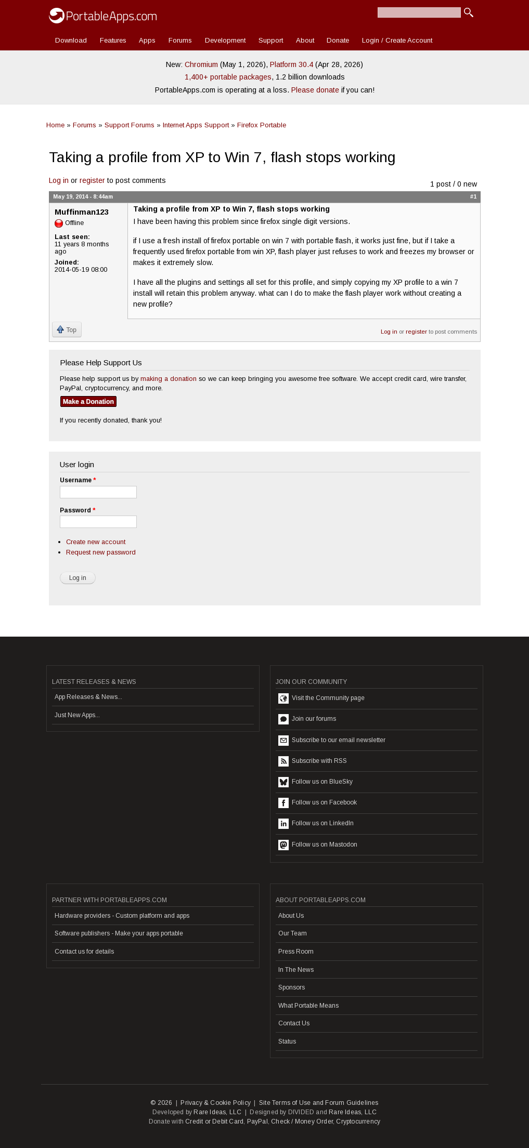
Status (287, 1041)
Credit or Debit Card (214, 1121)
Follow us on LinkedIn (316, 824)
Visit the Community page (321, 698)
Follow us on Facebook (317, 803)
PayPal (257, 1121)
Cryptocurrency (358, 1121)
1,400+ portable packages (228, 77)
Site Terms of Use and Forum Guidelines (319, 1102)
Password (77, 510)
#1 (473, 196)
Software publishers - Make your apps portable (119, 933)
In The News (296, 969)
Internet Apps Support (196, 125)
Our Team (292, 933)
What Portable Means (308, 1005)
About (305, 40)
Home (55, 125)
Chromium (201, 64)
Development (225, 40)
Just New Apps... (77, 715)
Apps (147, 40)
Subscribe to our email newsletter (331, 740)
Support (271, 40)
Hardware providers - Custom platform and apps (122, 915)
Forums (180, 40)
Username (78, 480)
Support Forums (129, 125)
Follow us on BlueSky (315, 782)
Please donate (315, 90)
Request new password (101, 552)
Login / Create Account (397, 40)
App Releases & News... (88, 697)
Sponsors (291, 987)
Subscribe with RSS (312, 761)
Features (113, 40)
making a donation (168, 378)
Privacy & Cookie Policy (215, 1102)
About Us (291, 915)
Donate (338, 40)
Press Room (296, 951)
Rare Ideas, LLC (217, 1112)
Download (71, 40)
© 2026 (161, 1102)
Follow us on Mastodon (317, 845)
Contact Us (293, 1023)
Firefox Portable (261, 125)
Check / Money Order (302, 1121)
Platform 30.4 (291, 64)
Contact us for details (84, 951)
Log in (59, 180)
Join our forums (307, 719)
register (92, 180)
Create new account (95, 542)
